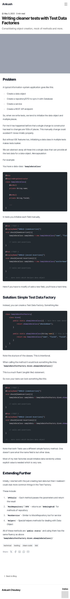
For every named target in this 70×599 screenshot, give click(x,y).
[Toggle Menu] (66, 4)
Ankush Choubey (11, 590)
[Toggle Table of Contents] (65, 594)
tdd (36, 545)
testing (17, 545)
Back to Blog (10, 576)
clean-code (27, 545)
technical (7, 545)
